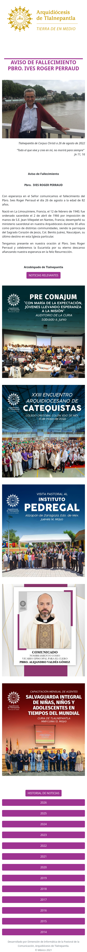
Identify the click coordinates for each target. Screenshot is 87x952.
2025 (43, 813)
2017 (43, 900)
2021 (43, 856)
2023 (43, 835)
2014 (43, 932)
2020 (43, 867)
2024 (43, 824)
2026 (43, 802)
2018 (43, 889)
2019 (43, 878)
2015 (43, 921)
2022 (43, 846)
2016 (43, 910)
